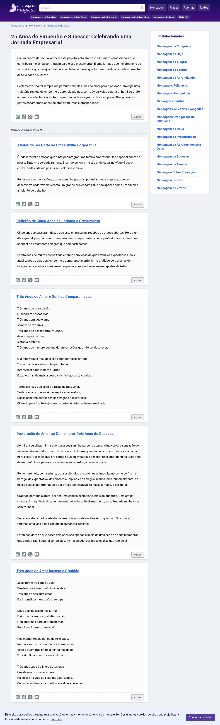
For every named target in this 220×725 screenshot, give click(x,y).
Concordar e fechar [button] (200, 717)
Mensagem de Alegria (172, 62)
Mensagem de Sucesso (173, 156)
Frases (174, 7)
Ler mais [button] (56, 719)
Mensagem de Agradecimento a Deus (179, 147)
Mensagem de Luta (170, 180)
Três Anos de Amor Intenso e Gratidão (47, 571)
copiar (137, 117)
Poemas (189, 7)
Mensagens (17, 25)
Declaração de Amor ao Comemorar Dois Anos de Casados (65, 434)
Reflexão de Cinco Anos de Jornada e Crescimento (58, 221)
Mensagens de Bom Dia (43, 17)
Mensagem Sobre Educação (176, 172)
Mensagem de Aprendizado (176, 77)
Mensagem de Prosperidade (176, 137)
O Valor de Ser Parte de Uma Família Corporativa (56, 145)
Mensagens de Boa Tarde (73, 17)
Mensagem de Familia (172, 164)
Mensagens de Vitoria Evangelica (180, 109)
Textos (204, 7)
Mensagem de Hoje (170, 54)
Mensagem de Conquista (174, 46)
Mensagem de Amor (164, 17)
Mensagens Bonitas (170, 101)
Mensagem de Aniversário (135, 17)
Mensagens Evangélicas (173, 93)
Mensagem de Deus (58, 25)
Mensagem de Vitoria (171, 188)
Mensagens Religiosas (172, 85)
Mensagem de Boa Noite (104, 17)
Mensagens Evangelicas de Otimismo (176, 119)
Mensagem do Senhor (172, 69)
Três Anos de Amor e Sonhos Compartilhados (54, 297)
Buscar (141, 8)
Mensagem (157, 7)
